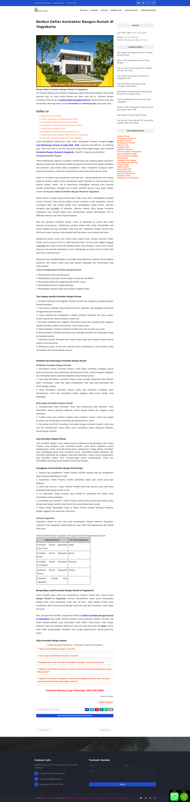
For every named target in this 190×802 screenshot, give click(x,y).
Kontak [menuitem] (104, 10)
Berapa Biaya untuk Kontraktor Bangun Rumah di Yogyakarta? (64, 135)
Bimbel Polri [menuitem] (116, 10)
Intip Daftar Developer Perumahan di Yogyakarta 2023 (133, 77)
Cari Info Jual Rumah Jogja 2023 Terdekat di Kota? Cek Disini (134, 69)
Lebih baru (44, 730)
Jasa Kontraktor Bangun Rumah (53, 128)
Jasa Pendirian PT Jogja (42, 3)
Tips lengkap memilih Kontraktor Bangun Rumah (59, 122)
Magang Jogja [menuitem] (131, 10)
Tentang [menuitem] (84, 10)
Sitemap (126, 797)
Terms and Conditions (114, 797)
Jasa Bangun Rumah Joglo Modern (132, 115)
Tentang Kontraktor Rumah (51, 116)
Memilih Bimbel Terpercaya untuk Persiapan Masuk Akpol (131, 85)
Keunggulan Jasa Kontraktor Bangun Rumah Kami (60, 132)
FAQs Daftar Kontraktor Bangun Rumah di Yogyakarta (61, 138)
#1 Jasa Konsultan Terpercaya (76, 797)
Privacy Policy (92, 797)
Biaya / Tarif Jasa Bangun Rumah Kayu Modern (133, 61)
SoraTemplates (48, 797)
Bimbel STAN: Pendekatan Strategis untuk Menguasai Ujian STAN (135, 108)
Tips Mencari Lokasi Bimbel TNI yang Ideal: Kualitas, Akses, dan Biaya (135, 121)
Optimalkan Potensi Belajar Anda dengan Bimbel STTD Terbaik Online (134, 92)
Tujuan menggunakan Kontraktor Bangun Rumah (59, 119)
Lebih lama (105, 730)
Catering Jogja (71, 3)
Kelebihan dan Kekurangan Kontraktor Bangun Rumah (61, 125)
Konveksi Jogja (58, 3)
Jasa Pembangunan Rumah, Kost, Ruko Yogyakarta (134, 100)
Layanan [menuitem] (94, 10)
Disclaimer (101, 797)
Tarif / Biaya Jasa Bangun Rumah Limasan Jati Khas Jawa (135, 53)
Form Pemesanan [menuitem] (148, 10)
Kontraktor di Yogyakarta (48, 709)
